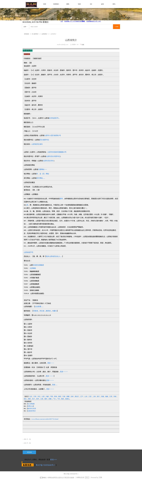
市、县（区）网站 (42, 174)
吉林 (72, 396)
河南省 (35, 311)
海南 (62, 399)
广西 (58, 399)
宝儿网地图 (31, 404)
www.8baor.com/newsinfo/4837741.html (45, 419)
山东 (86, 396)
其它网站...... (40, 178)
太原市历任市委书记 (53, 156)
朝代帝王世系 (32, 408)
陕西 (59, 396)
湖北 (25, 399)
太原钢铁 (33, 268)
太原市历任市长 (48, 161)
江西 (110, 396)
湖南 (29, 399)
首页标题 (26, 34)
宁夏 (51, 396)
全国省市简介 (32, 411)
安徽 (102, 396)
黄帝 (61, 198)
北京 (30, 396)
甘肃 (63, 396)
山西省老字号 (28, 252)
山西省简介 (44, 34)
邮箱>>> (53, 460)
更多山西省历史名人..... (54, 256)
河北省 (42, 311)
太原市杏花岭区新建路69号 (56, 152)
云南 (41, 399)
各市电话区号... (54, 118)
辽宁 (81, 396)
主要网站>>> (42, 169)
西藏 (50, 399)
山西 (43, 396)
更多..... (54, 385)
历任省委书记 (44, 140)
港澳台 (67, 399)
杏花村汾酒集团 (38, 265)
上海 (94, 396)
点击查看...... (39, 306)
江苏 (90, 396)
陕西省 (48, 311)
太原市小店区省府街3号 (52, 135)
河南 (115, 396)
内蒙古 (54, 311)
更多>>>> (50, 363)
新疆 (68, 396)
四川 (33, 399)
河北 (39, 396)
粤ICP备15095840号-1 (45, 465)
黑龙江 (77, 396)
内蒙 (47, 396)
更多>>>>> (64, 372)
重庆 (45, 399)
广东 (54, 399)
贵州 (37, 399)
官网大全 (30, 406)
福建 (106, 396)
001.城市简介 (35, 34)
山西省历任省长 (37, 144)
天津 (34, 396)
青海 (55, 396)
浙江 (98, 396)
